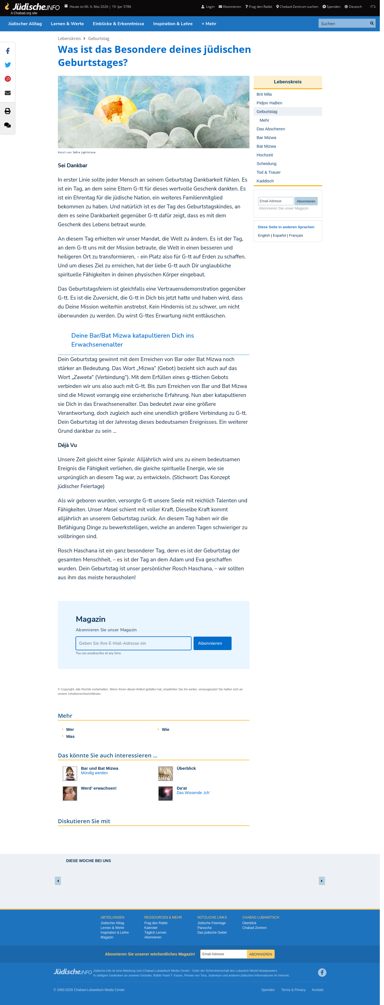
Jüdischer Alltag (25, 24)
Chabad (148, 970)
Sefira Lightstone (84, 152)
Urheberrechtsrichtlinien (84, 693)
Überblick (186, 768)
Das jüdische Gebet (212, 933)
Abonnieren (230, 6)
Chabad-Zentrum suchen (297, 6)
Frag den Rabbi (258, 6)
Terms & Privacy (293, 990)
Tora (203, 975)
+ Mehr (209, 24)
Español (279, 235)
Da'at (182, 788)
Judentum (215, 975)
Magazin (107, 937)
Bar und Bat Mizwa (99, 768)
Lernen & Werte (67, 24)
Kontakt (318, 990)
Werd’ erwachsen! (99, 788)
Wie (165, 729)
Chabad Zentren (254, 928)
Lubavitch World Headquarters (256, 970)
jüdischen (247, 975)
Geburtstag (98, 38)
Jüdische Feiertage (211, 923)
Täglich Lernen (155, 933)
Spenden (331, 6)
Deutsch (353, 6)
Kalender (151, 928)
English (264, 235)
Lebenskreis (69, 38)
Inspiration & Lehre (173, 24)
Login (208, 6)
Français (296, 235)
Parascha (204, 928)
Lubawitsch (162, 970)
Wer (70, 729)
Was (70, 736)
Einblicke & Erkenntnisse (118, 24)
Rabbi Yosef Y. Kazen (168, 975)
